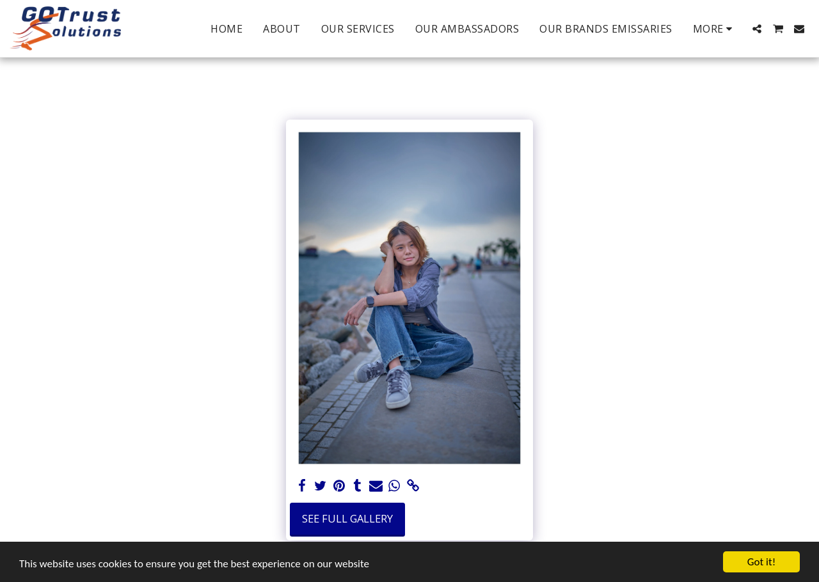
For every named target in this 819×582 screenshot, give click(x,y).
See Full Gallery (347, 518)
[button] (757, 29)
